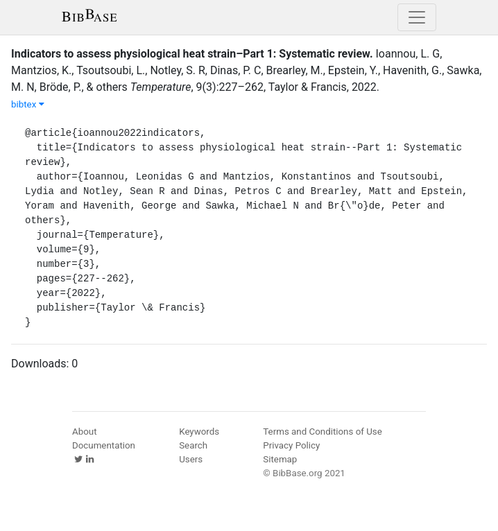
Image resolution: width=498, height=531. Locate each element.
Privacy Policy (291, 445)
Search (193, 445)
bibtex (27, 104)
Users (191, 459)
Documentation (103, 445)
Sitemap (280, 459)
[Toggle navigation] (416, 17)
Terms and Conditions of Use (322, 431)
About (84, 431)
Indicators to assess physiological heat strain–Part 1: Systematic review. (192, 53)
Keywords (199, 431)
